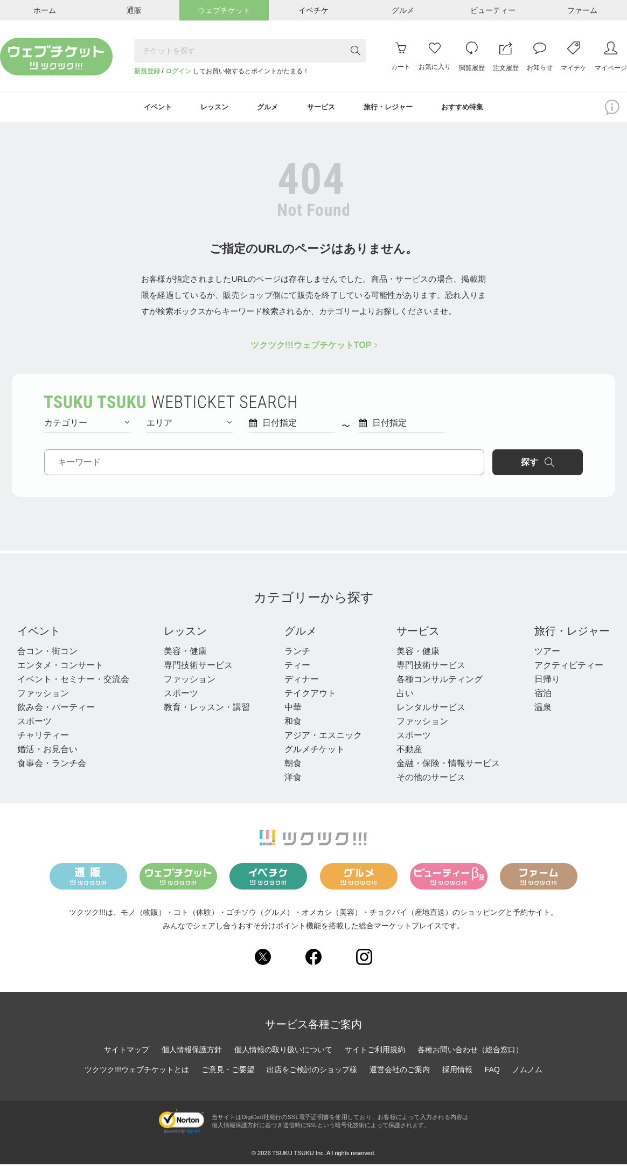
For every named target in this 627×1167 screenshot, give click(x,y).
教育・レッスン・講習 (207, 709)
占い (405, 695)
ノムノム (527, 1072)
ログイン (178, 71)
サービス (418, 634)
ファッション (43, 695)
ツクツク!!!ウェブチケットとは (137, 1072)
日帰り (547, 681)
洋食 (293, 779)
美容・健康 (185, 653)
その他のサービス (430, 779)
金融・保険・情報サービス (448, 765)
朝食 (293, 765)
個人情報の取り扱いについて (283, 1052)
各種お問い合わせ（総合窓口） (470, 1052)
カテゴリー (86, 425)
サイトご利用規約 (375, 1052)
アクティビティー (568, 667)
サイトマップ (126, 1052)
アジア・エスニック (323, 737)
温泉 (543, 709)
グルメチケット (314, 751)
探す (537, 465)
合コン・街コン (47, 653)
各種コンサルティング (439, 681)
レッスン (185, 634)
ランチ (297, 653)
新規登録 (147, 71)
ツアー (547, 653)
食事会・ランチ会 (51, 765)
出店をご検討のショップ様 (312, 1072)
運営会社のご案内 (400, 1072)
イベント (38, 634)
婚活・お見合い (47, 751)
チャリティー (43, 737)
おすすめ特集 (474, 109)
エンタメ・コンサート (60, 667)
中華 (293, 709)
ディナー (301, 681)
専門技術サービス (198, 667)
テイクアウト (310, 695)
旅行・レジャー (572, 634)
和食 (293, 723)
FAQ (492, 1072)
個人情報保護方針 (192, 1052)
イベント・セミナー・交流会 (73, 681)
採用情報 (457, 1072)
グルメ (300, 634)
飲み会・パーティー (56, 709)
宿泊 (543, 695)
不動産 (409, 751)
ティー (297, 667)
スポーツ (34, 723)
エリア (189, 425)
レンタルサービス (430, 709)
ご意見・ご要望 (227, 1072)
